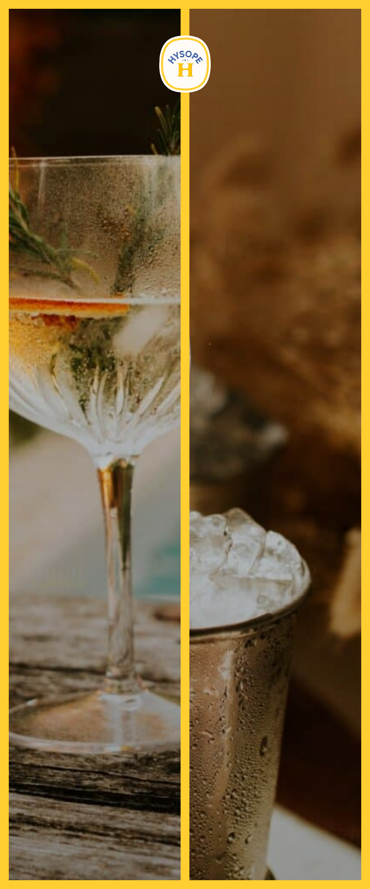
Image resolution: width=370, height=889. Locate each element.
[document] (185, 444)
